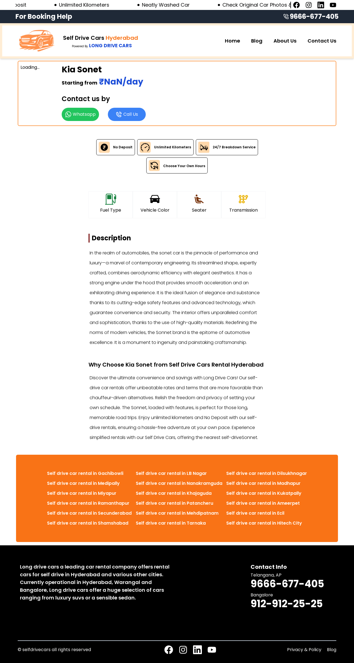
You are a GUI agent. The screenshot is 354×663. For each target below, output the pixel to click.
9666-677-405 (314, 16)
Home (232, 40)
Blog (256, 40)
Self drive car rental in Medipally (83, 483)
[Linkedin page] (320, 5)
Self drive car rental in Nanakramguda (179, 483)
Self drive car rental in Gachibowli (85, 473)
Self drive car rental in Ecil (255, 513)
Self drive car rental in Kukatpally (263, 493)
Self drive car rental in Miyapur (81, 493)
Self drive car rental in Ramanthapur (88, 503)
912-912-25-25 (287, 604)
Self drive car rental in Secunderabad (89, 513)
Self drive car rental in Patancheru (174, 503)
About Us (285, 40)
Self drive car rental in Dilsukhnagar (266, 473)
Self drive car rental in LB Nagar (171, 473)
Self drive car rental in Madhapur (263, 483)
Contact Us (322, 40)
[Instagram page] (308, 5)
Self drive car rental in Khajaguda (174, 493)
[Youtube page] (333, 5)
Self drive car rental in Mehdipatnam (177, 513)
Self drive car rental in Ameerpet (263, 503)
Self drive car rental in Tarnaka (171, 523)
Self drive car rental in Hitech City (264, 523)
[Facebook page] (296, 5)
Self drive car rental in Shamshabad (87, 523)
